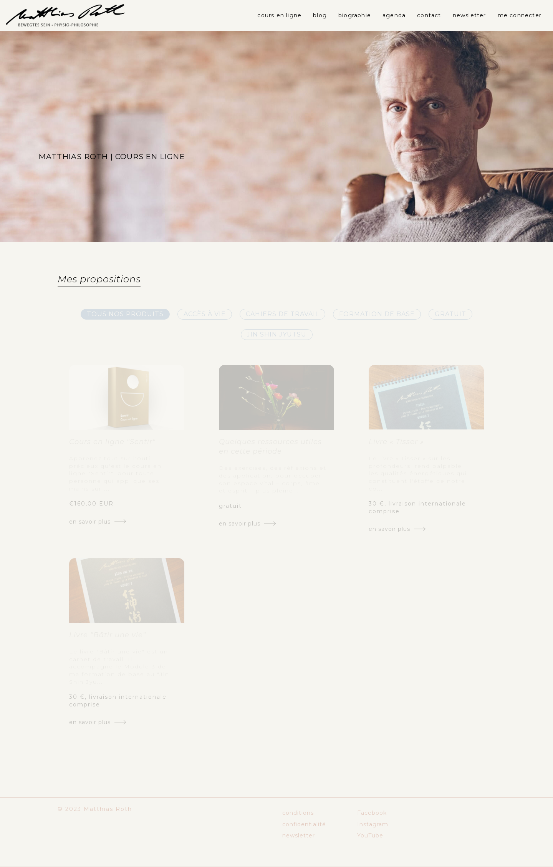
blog (320, 15)
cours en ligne (279, 15)
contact (429, 15)
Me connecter (519, 15)
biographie (354, 15)
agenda (394, 15)
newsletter (469, 15)
